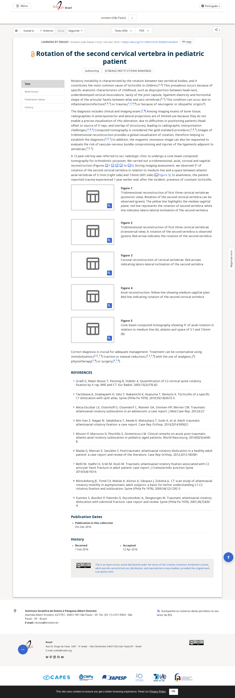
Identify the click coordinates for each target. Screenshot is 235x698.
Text (27, 83)
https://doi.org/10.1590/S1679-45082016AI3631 (150, 42)
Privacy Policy (158, 691)
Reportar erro (231, 258)
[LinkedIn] (54, 657)
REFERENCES (31, 91)
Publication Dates (35, 99)
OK (173, 691)
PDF (141, 30)
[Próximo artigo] (76, 30)
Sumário (29, 30)
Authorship (92, 70)
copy (186, 42)
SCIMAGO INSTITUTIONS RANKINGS (128, 70)
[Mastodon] (51, 657)
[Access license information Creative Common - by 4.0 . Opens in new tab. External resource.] (83, 564)
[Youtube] (62, 657)
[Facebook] (58, 657)
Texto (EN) (121, 30)
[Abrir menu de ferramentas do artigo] (23, 646)
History (29, 107)
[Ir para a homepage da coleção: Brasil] (99, 6)
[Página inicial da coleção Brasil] (28, 649)
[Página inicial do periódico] (16, 30)
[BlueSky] (47, 657)
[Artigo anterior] (46, 30)
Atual (61, 30)
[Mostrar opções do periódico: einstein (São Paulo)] (132, 18)
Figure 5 (162, 174)
